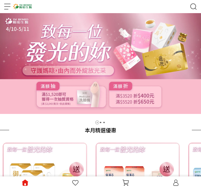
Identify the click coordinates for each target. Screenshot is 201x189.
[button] (97, 122)
